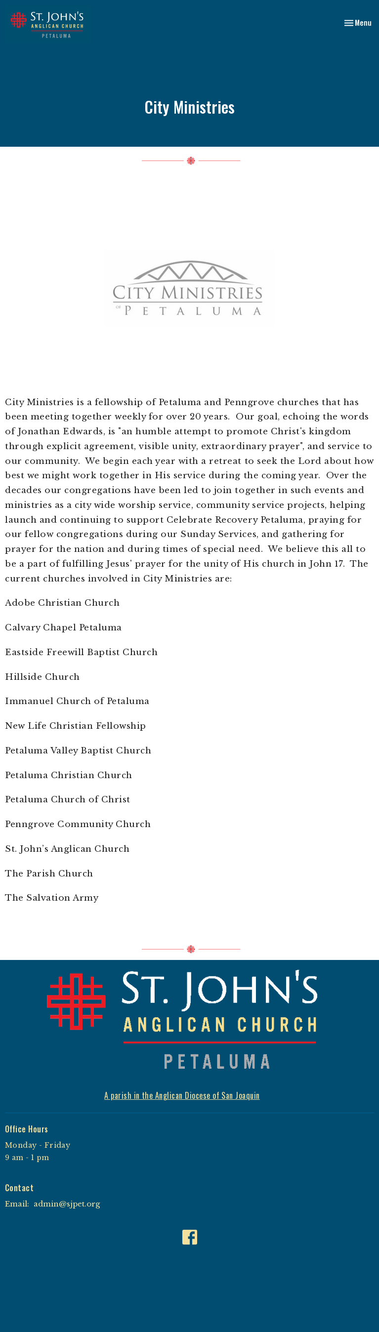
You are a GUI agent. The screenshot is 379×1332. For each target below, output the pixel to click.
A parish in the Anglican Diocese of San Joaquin (182, 1095)
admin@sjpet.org (67, 1203)
